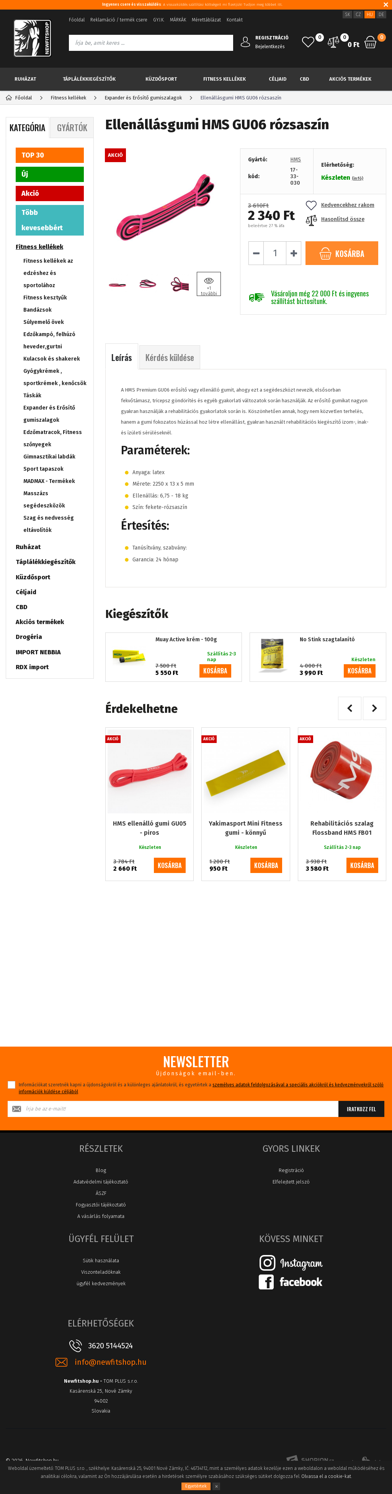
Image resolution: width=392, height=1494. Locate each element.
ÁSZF (101, 1193)
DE (381, 14)
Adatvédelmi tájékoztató (101, 1182)
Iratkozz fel (361, 1109)
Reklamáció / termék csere (118, 20)
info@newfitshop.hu (111, 1362)
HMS (295, 159)
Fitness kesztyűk (45, 297)
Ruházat (25, 79)
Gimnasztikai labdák (49, 457)
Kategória (27, 127)
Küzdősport (161, 79)
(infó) (357, 178)
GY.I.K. (158, 20)
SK (347, 14)
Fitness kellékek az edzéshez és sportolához (48, 273)
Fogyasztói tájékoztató (101, 1205)
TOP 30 (32, 155)
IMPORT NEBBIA (38, 652)
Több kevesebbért (42, 220)
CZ (358, 14)
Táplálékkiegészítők (89, 79)
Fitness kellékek (224, 79)
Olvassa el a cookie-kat (326, 1476)
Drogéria (29, 637)
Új (24, 174)
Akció (30, 193)
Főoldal (77, 20)
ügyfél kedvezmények (101, 1283)
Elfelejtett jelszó (291, 1182)
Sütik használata (101, 1260)
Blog (101, 1170)
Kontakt (235, 20)
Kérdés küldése (169, 357)
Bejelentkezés (270, 46)
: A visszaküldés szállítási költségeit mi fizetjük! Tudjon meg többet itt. (192, 4)
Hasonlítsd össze (335, 219)
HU (370, 14)
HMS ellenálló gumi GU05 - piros (149, 828)
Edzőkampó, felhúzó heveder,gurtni (49, 340)
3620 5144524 (110, 1345)
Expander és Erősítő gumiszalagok (49, 414)
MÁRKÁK (178, 20)
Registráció (291, 1170)
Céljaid (277, 79)
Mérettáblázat (206, 20)
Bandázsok (37, 310)
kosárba (215, 670)
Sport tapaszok (43, 469)
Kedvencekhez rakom (340, 205)
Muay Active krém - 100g (186, 640)
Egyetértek (196, 1486)
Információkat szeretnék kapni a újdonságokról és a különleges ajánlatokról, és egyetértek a (201, 1088)
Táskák (32, 395)
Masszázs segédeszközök (44, 499)
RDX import (32, 667)
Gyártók (72, 127)
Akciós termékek (350, 79)
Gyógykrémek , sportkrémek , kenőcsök (55, 377)
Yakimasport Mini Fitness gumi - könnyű (246, 828)
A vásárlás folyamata (100, 1216)
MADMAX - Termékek (49, 481)
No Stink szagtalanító (327, 640)
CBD (304, 79)
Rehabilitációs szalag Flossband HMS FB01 (342, 828)
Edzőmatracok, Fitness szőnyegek (52, 438)
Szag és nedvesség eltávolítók (48, 524)
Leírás (121, 357)
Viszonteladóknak (101, 1272)
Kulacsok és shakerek (51, 359)
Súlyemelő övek (43, 322)
